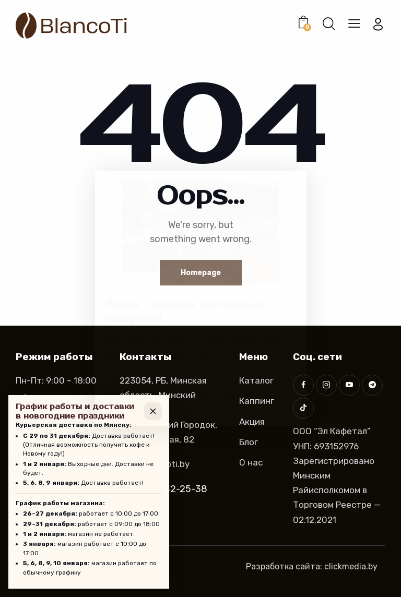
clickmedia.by (351, 566)
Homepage (201, 272)
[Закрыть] (153, 411)
